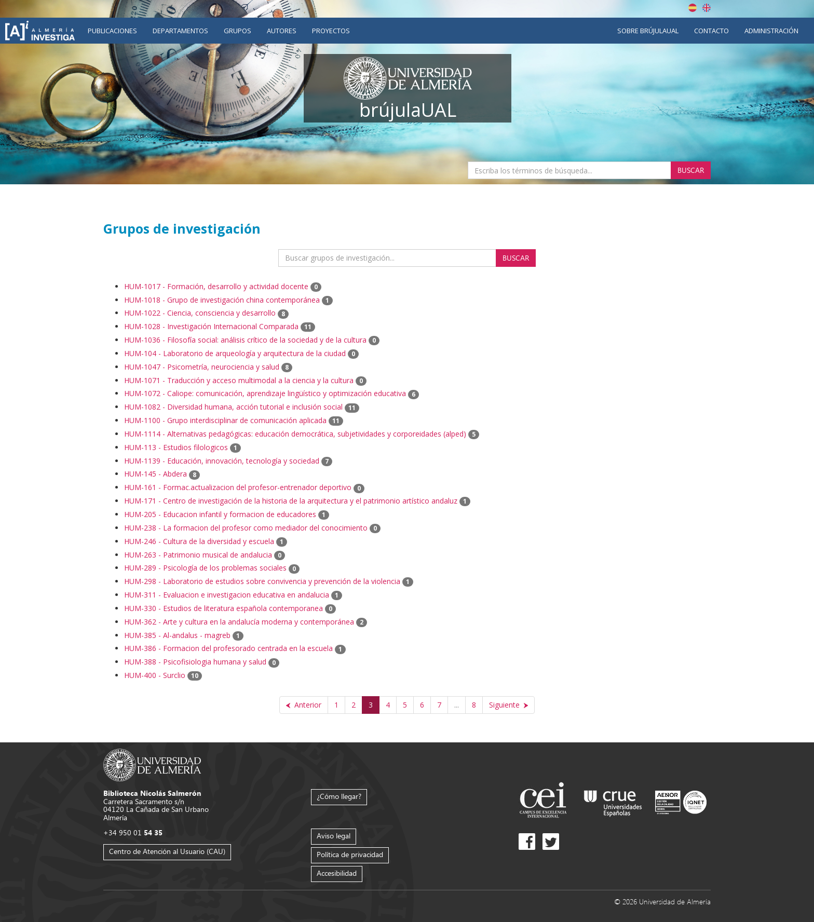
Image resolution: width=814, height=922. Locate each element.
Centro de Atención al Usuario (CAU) (167, 851)
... (456, 705)
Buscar (690, 170)
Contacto (711, 30)
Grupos (237, 30)
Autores (281, 30)
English (706, 8)
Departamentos (180, 30)
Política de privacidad (350, 854)
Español (692, 8)
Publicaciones (112, 30)
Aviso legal (333, 835)
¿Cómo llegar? (339, 796)
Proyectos (331, 30)
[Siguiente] (508, 705)
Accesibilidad (337, 873)
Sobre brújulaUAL (648, 30)
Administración (771, 30)
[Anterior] (303, 705)
